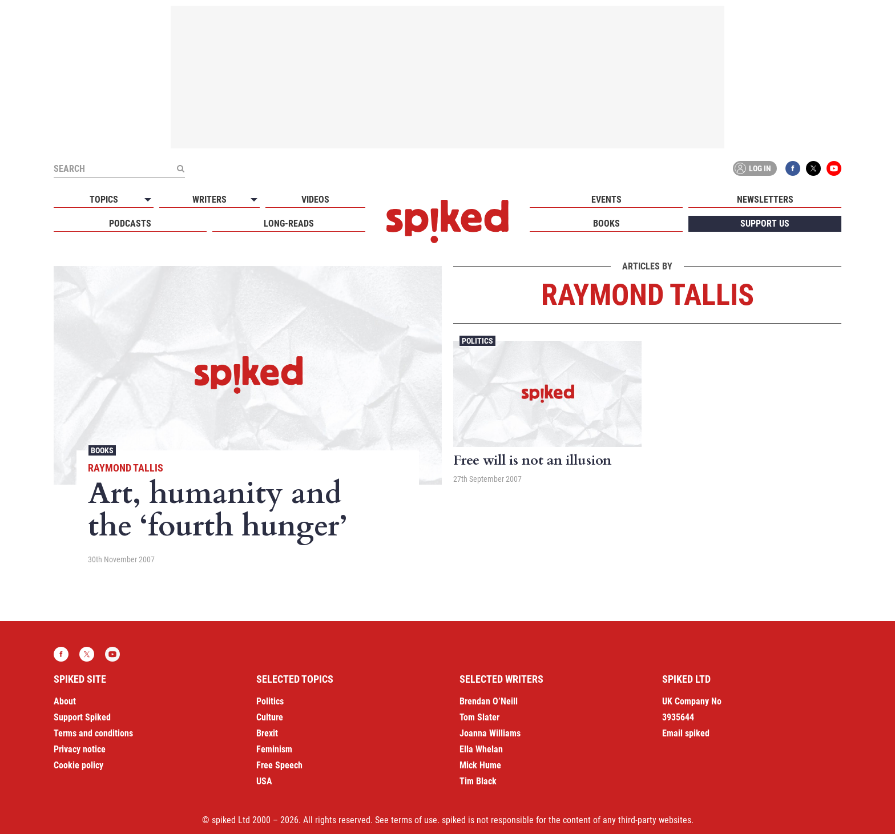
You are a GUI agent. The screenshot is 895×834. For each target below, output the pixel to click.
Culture (269, 717)
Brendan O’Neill (488, 701)
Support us (764, 223)
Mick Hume (480, 765)
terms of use (414, 820)
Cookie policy (78, 765)
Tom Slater (479, 717)
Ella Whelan (481, 749)
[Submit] (180, 168)
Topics (104, 199)
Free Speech (279, 765)
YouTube (834, 168)
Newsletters (765, 199)
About (65, 701)
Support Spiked (82, 717)
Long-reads (289, 223)
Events (606, 199)
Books (606, 223)
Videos (315, 199)
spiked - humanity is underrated (447, 221)
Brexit (267, 733)
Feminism (274, 749)
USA (264, 781)
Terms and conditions (93, 733)
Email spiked (685, 733)
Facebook (792, 168)
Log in (753, 168)
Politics (477, 340)
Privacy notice (80, 749)
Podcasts (130, 223)
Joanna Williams (490, 733)
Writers (209, 199)
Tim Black (478, 781)
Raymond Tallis (125, 468)
